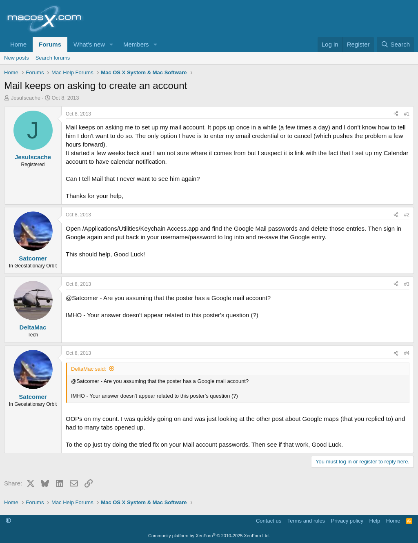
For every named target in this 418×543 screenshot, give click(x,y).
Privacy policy (347, 521)
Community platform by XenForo (209, 535)
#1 (406, 114)
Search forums (53, 58)
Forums (50, 44)
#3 (406, 284)
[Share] (396, 114)
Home (18, 44)
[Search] (395, 44)
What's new (89, 44)
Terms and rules (306, 521)
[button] (111, 44)
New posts (16, 58)
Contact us (268, 521)
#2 (406, 215)
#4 (406, 353)
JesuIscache (25, 98)
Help (374, 521)
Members (136, 44)
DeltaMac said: (88, 369)
